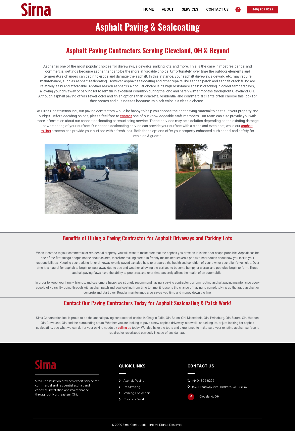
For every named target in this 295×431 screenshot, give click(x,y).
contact (126, 116)
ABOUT (168, 9)
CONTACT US (217, 9)
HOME (148, 9)
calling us (124, 328)
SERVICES (190, 9)
